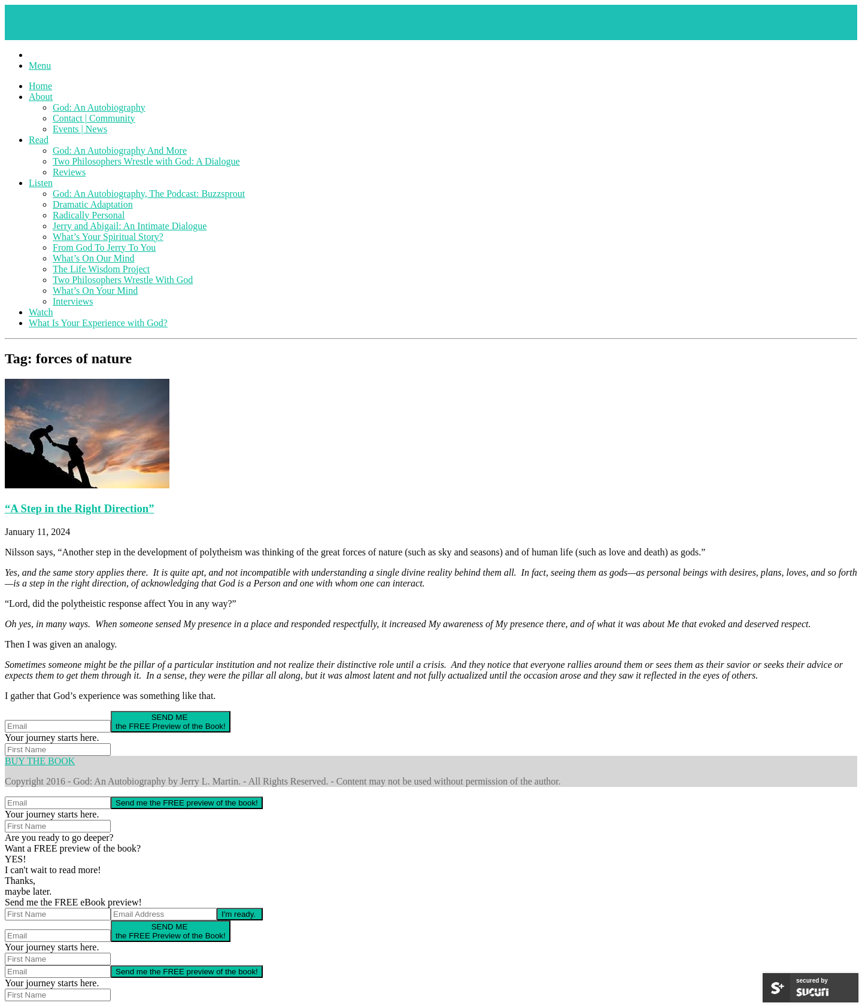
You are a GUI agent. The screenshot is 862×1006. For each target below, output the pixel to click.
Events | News (80, 129)
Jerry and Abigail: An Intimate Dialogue (130, 226)
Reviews (69, 172)
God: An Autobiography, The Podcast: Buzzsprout (149, 194)
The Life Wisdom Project (101, 269)
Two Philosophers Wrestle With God (123, 280)
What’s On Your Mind (95, 290)
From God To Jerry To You (104, 247)
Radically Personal (89, 215)
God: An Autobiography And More (120, 150)
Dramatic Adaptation (93, 204)
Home (40, 86)
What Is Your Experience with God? (98, 323)
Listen (41, 183)
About (41, 97)
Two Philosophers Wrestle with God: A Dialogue (146, 161)
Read (38, 140)
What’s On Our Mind (93, 258)
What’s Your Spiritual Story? (108, 237)
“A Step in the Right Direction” (79, 508)
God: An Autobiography (99, 107)
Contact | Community (94, 118)
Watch (41, 312)
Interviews (73, 301)
